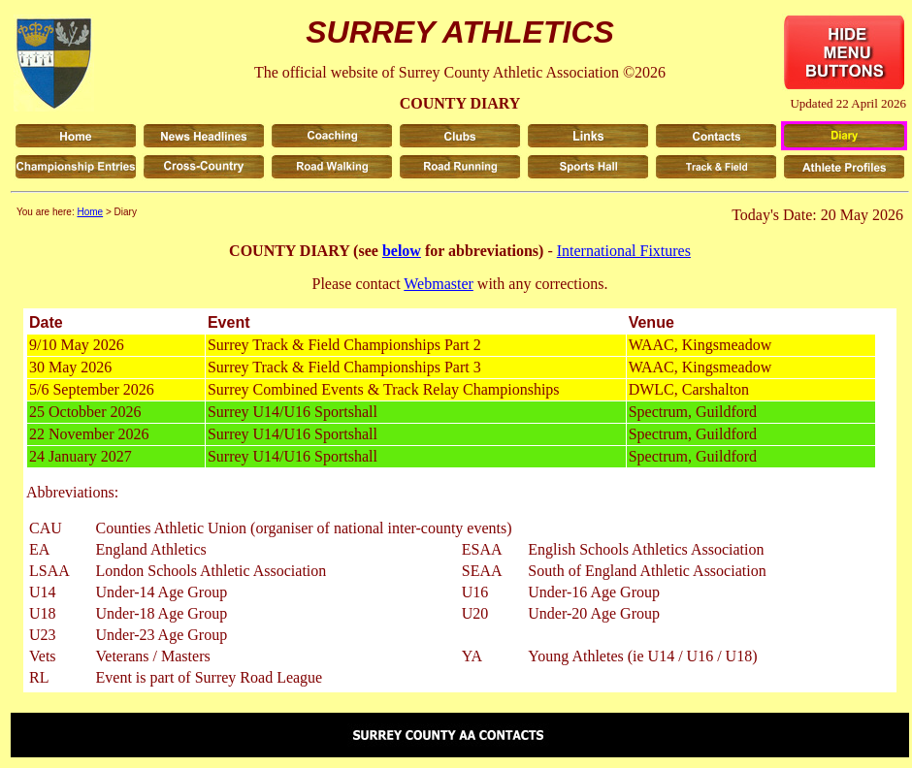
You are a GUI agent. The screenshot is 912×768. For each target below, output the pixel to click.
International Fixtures (624, 250)
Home (90, 212)
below (401, 250)
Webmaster (438, 283)
